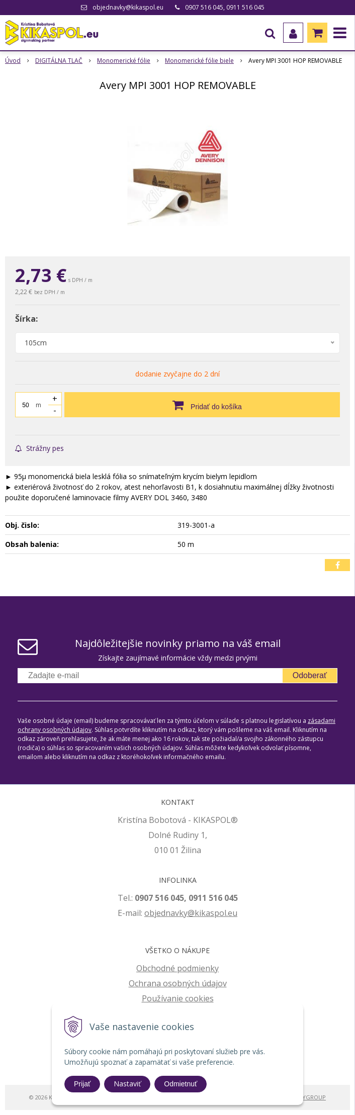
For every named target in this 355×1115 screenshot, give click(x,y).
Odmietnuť (180, 1084)
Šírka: (26, 318)
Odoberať (310, 675)
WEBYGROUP (308, 1097)
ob (149, 912)
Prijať (82, 1084)
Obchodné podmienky (177, 968)
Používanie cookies (178, 998)
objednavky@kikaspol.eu (128, 7)
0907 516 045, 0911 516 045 (224, 7)
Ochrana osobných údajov (178, 983)
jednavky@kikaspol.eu (195, 912)
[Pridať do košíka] (202, 404)
